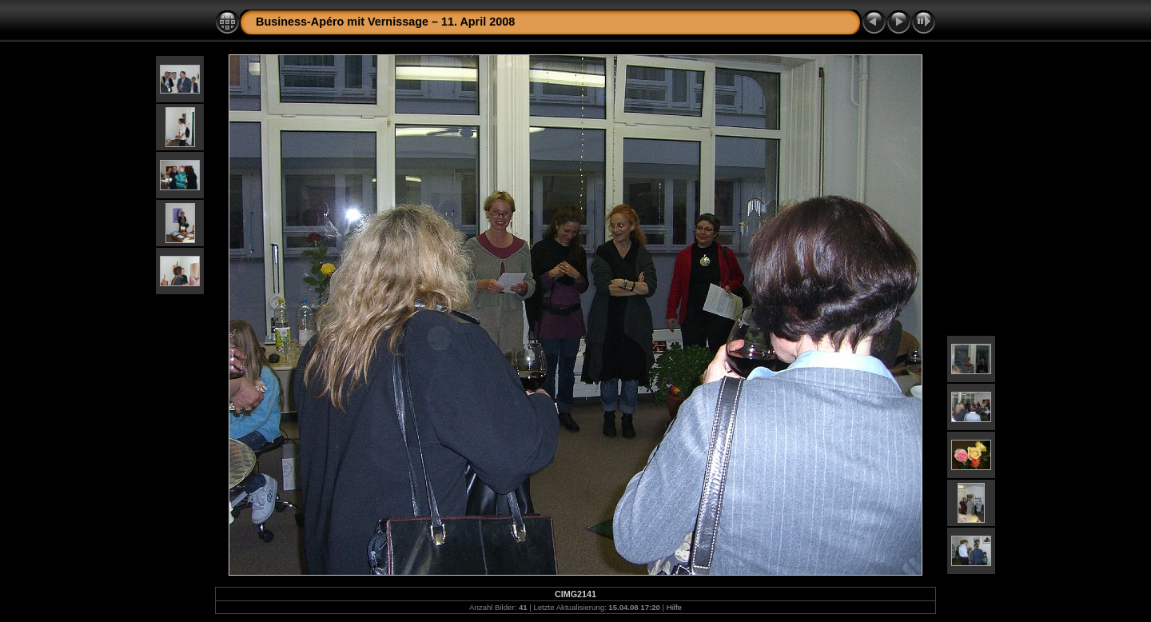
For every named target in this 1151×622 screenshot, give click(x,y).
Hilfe (674, 607)
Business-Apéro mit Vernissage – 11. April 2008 (385, 21)
